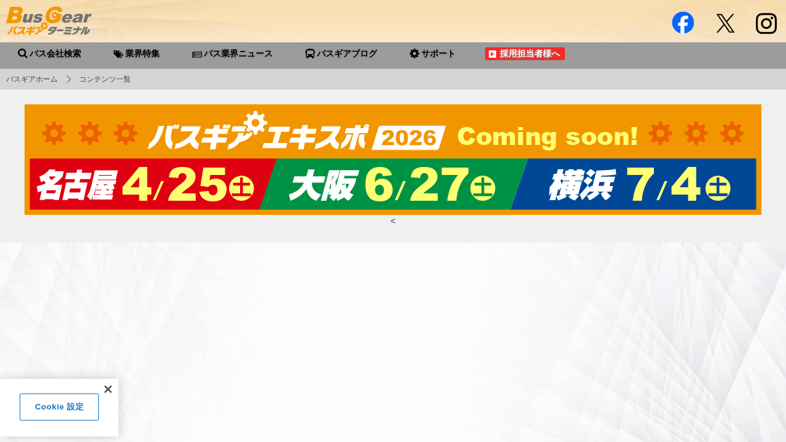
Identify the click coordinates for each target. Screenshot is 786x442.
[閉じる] (108, 394)
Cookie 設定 (59, 411)
